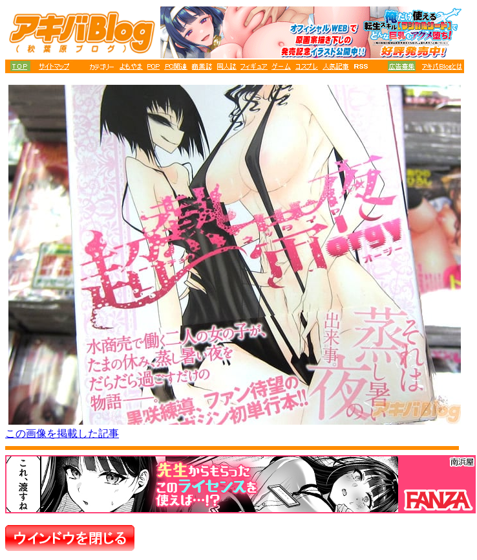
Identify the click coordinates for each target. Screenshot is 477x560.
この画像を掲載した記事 (62, 433)
